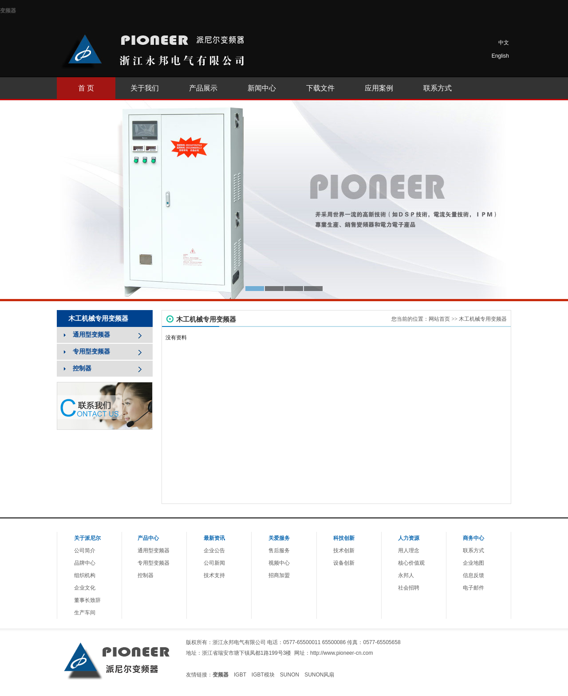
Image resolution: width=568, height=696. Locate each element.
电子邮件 (473, 588)
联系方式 (437, 88)
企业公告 (214, 550)
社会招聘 (408, 588)
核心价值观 (411, 563)
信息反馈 (473, 575)
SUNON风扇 (319, 675)
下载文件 (320, 88)
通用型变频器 (154, 550)
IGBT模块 (263, 675)
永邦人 (406, 575)
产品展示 (203, 88)
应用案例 (379, 88)
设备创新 (344, 563)
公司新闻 (214, 563)
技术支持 (214, 575)
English (500, 56)
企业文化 (84, 588)
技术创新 (344, 550)
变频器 (8, 11)
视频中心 (279, 563)
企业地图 (473, 563)
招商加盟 (279, 575)
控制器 (146, 575)
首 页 (86, 88)
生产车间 (84, 612)
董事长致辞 (87, 600)
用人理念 (408, 550)
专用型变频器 (154, 563)
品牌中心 (84, 563)
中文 (503, 42)
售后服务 (279, 550)
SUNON (289, 675)
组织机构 (84, 575)
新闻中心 (262, 88)
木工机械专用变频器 (483, 319)
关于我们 (144, 88)
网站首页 (439, 319)
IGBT (240, 675)
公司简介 (84, 550)
